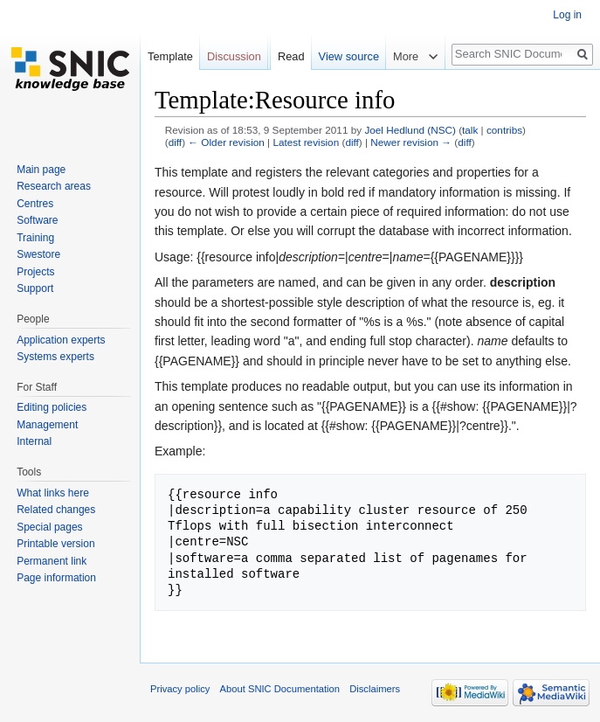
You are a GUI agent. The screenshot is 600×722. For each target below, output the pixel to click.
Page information (56, 578)
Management (47, 425)
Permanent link (51, 561)
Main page (41, 169)
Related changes (56, 509)
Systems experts (55, 357)
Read (291, 56)
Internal (34, 441)
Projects (35, 272)
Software (37, 220)
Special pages (49, 527)
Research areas (54, 186)
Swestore (38, 254)
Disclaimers (374, 689)
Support (35, 288)
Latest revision (305, 142)
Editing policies (51, 407)
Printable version (55, 544)
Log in (567, 15)
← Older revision (226, 142)
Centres (35, 204)
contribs (504, 129)
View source (349, 56)
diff (175, 142)
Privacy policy (180, 689)
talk (470, 129)
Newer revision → (411, 142)
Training (35, 238)
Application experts (61, 340)
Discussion (234, 56)
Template (170, 56)
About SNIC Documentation (280, 689)
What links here (53, 493)
